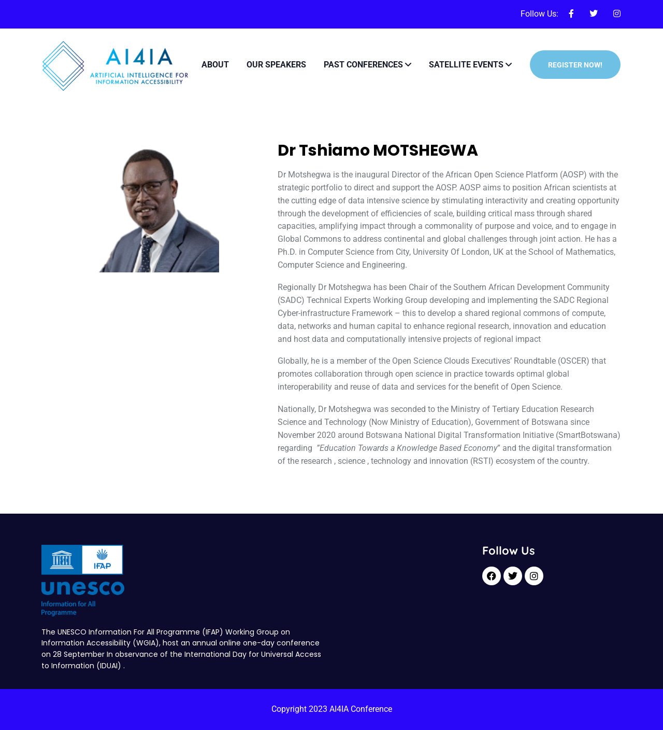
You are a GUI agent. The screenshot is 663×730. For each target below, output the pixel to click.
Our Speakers (276, 65)
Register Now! (575, 65)
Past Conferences (363, 65)
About (215, 65)
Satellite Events (466, 65)
